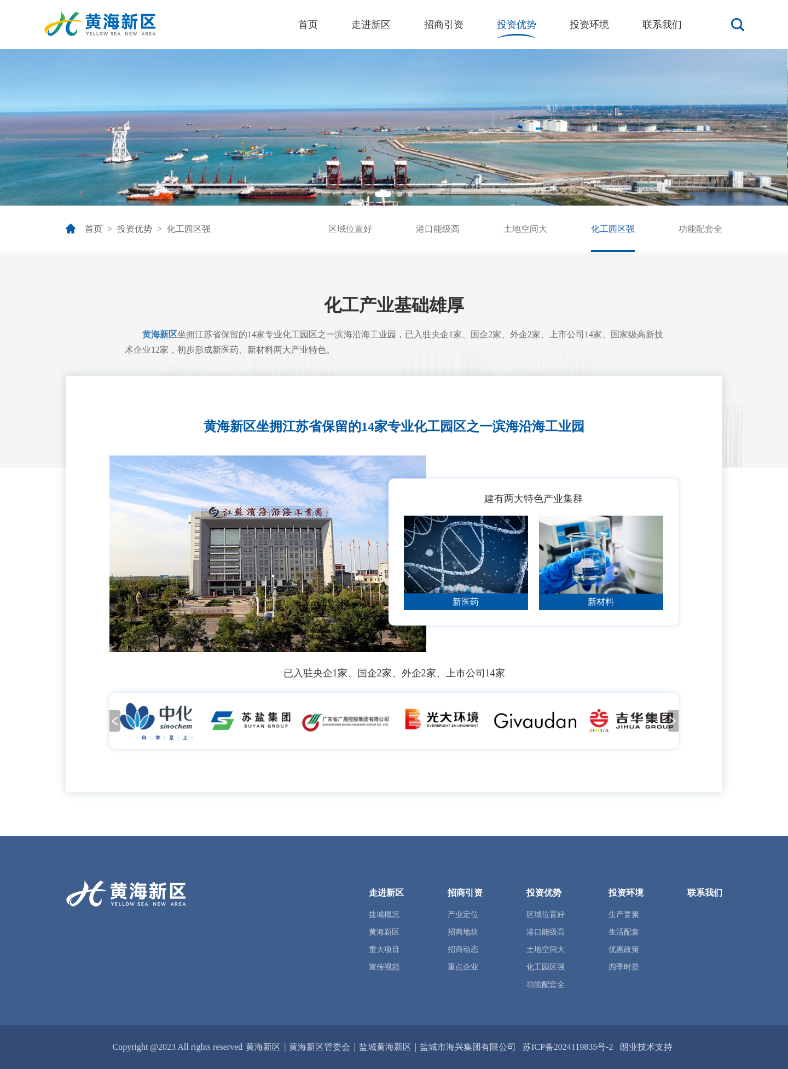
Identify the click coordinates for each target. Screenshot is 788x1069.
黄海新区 (230, 426)
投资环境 (589, 24)
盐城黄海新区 (385, 1047)
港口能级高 (438, 228)
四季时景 (624, 967)
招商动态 (463, 949)
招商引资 (443, 24)
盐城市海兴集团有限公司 (468, 1047)
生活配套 (624, 932)
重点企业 (463, 967)
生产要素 (624, 914)
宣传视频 (384, 967)
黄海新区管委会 (319, 1047)
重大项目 (384, 949)
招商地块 (463, 932)
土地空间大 (525, 228)
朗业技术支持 (646, 1047)
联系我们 (662, 24)
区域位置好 (350, 228)
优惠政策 (624, 949)
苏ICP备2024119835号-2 (568, 1047)
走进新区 (371, 24)
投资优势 (516, 24)
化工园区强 (189, 228)
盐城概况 (384, 914)
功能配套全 (700, 228)
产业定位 (463, 914)
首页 (308, 24)
